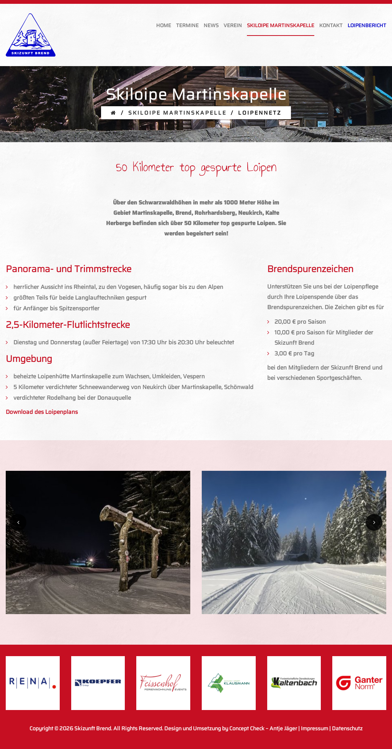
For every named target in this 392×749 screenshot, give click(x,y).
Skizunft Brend (92, 728)
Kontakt (331, 25)
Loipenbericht (367, 25)
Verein (233, 25)
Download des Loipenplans (42, 412)
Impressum (314, 728)
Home (163, 25)
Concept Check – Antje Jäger (263, 728)
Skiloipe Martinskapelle (280, 25)
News (211, 25)
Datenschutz (347, 728)
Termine (187, 25)
